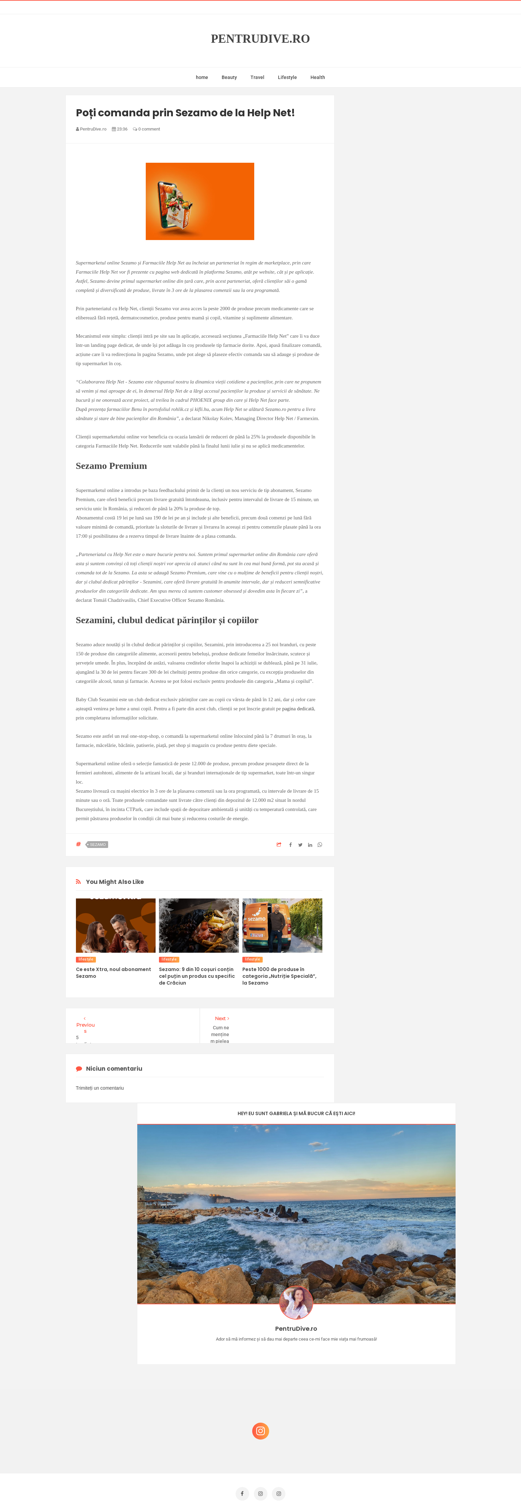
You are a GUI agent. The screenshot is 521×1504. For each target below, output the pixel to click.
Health (317, 77)
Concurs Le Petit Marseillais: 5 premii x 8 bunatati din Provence (402, 1331)
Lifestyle (287, 77)
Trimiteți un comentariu (100, 1088)
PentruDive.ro (260, 38)
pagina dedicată (298, 708)
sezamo (98, 845)
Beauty (229, 77)
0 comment (146, 129)
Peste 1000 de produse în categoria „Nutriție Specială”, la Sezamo (279, 976)
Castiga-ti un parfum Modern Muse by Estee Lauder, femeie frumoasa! (400, 1298)
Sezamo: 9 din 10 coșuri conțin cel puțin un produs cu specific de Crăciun (197, 976)
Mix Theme (317, 1485)
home (202, 77)
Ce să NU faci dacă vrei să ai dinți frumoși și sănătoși (398, 1363)
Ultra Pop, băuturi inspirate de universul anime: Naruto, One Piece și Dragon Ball (401, 1432)
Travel (257, 77)
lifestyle (86, 959)
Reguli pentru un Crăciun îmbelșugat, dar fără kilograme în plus (402, 1396)
